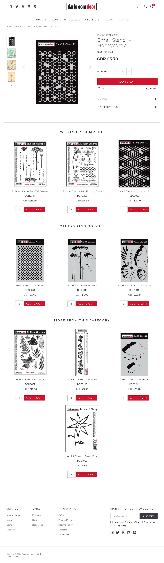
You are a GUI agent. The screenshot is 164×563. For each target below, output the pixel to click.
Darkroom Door (108, 35)
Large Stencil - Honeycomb (134, 193)
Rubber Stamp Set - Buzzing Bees (82, 193)
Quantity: (103, 71)
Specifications (108, 107)
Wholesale (72, 19)
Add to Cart (127, 81)
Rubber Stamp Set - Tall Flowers (30, 193)
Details (103, 99)
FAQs (61, 515)
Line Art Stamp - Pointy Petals (82, 458)
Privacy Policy (65, 520)
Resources (37, 525)
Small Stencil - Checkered (30, 287)
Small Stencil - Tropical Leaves (134, 287)
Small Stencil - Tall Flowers (82, 287)
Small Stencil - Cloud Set (134, 382)
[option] (57, 68)
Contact (125, 19)
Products (40, 19)
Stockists (92, 19)
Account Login (13, 515)
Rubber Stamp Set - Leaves (30, 382)
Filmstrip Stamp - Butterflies (82, 382)
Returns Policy (65, 525)
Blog (55, 19)
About (109, 19)
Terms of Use (64, 534)
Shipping (62, 529)
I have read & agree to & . (133, 524)
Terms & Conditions (144, 522)
